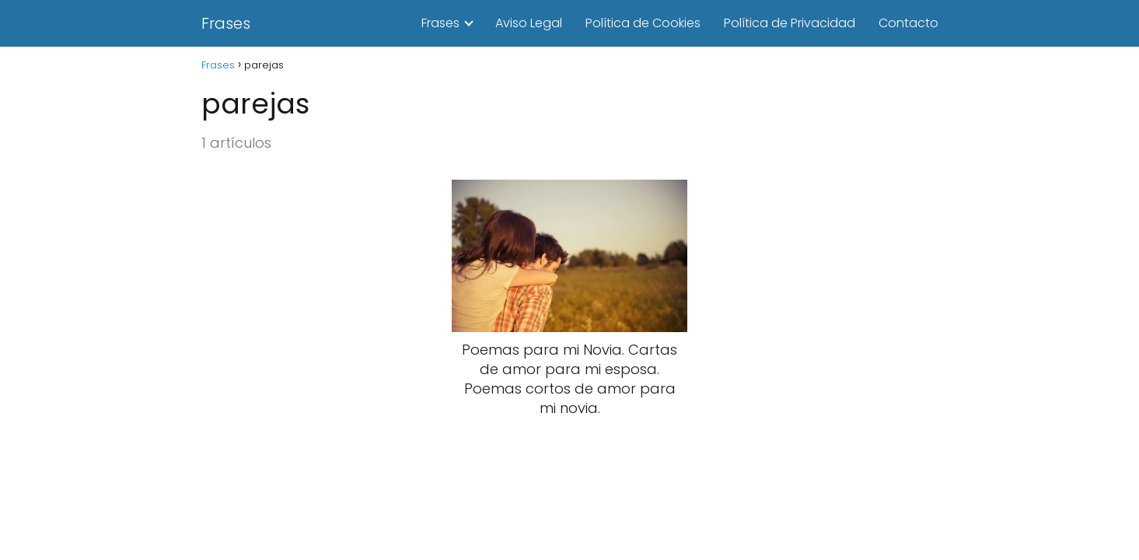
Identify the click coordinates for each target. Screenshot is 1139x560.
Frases (225, 23)
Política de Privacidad (789, 23)
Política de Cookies (643, 23)
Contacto (908, 23)
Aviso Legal (528, 23)
